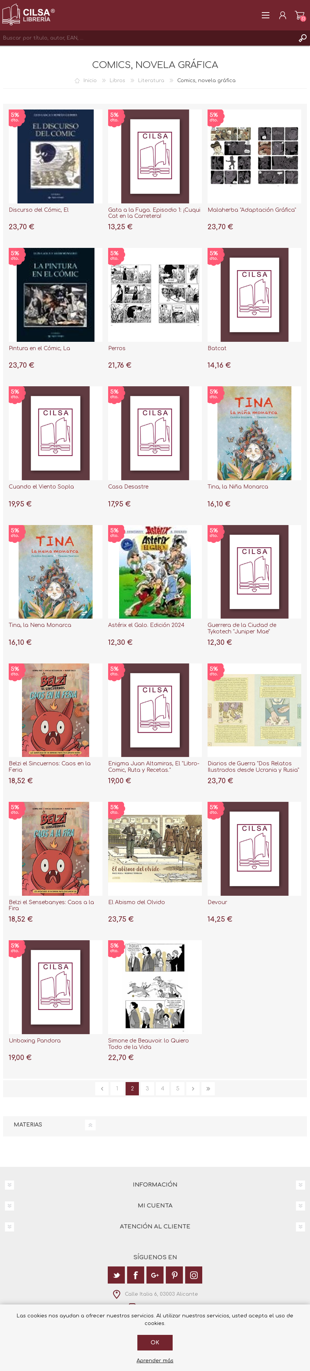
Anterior (102, 1088)
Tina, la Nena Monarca (40, 625)
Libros (117, 80)
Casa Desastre (128, 487)
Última (208, 1088)
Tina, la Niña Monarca (238, 487)
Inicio (90, 80)
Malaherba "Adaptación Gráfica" (252, 210)
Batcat (217, 348)
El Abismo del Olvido (136, 902)
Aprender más (155, 1360)
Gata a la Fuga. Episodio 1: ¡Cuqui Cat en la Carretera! (154, 213)
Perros (117, 348)
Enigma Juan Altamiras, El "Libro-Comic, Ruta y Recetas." (153, 767)
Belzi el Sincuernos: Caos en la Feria (50, 767)
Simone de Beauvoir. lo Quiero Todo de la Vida (148, 1044)
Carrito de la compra (299, 15)
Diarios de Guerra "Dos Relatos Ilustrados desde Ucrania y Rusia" (253, 767)
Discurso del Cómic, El (39, 210)
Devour (217, 902)
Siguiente (193, 1088)
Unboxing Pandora (35, 1041)
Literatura (151, 80)
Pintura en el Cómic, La (39, 348)
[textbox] (147, 38)
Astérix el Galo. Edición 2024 (146, 625)
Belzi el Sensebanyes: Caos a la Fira (51, 906)
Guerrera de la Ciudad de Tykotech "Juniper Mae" (242, 628)
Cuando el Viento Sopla (41, 487)
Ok (155, 1343)
